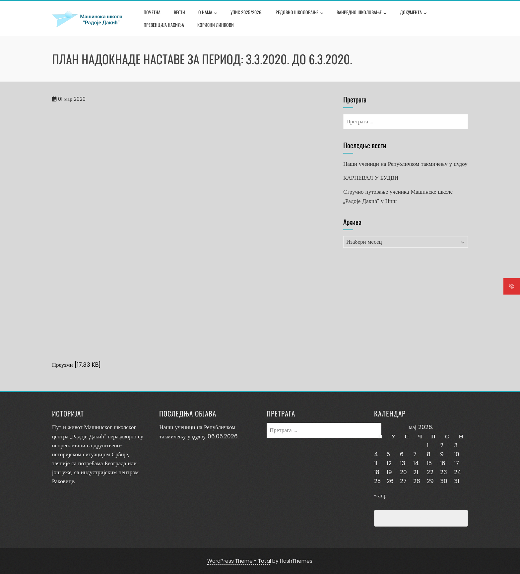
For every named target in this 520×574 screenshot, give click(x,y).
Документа (413, 13)
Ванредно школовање (362, 13)
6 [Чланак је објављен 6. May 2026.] (402, 454)
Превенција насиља (164, 24)
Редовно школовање (299, 13)
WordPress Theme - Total (239, 560)
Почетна (152, 12)
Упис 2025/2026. (246, 12)
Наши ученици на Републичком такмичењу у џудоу (405, 164)
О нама (207, 13)
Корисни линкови (215, 24)
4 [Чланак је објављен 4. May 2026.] (376, 454)
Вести (179, 12)
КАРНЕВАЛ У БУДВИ (371, 178)
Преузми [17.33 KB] (76, 365)
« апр (380, 495)
